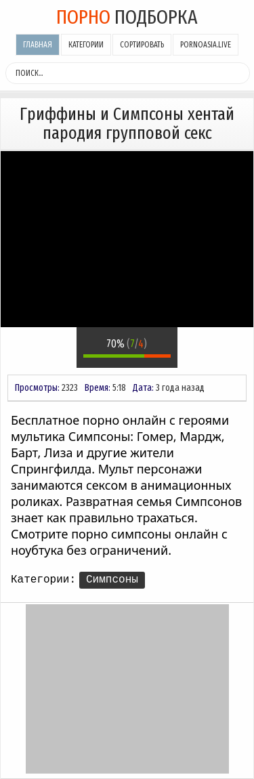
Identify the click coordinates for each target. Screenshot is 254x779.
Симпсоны (112, 579)
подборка (127, 17)
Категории (86, 44)
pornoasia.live (205, 44)
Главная (37, 44)
